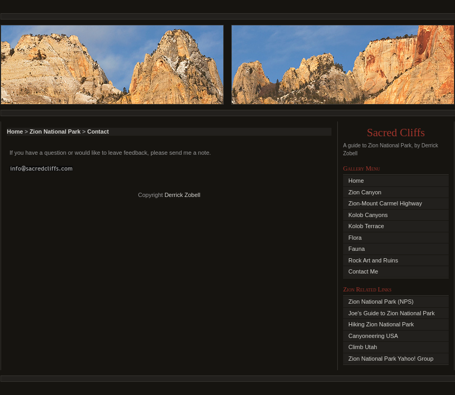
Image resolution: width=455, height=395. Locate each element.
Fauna (356, 249)
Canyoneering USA (373, 336)
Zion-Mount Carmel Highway (385, 203)
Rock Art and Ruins (373, 260)
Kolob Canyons (368, 215)
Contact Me (363, 271)
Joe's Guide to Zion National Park (391, 313)
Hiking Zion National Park (381, 324)
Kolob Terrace (366, 226)
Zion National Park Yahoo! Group (390, 358)
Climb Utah (362, 347)
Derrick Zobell (183, 195)
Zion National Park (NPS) (381, 301)
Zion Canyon (364, 192)
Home (15, 131)
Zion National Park (55, 131)
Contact (98, 131)
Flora (355, 237)
